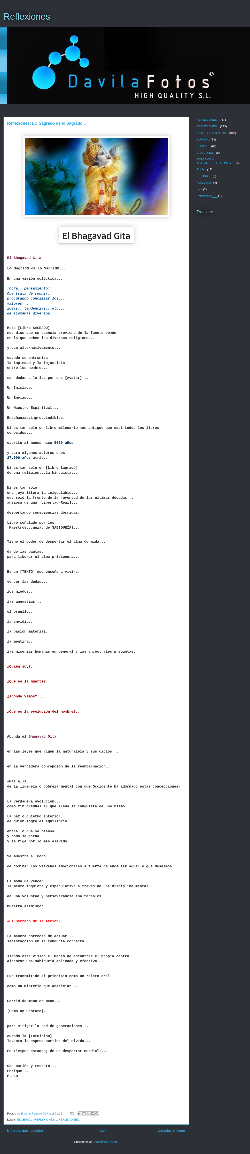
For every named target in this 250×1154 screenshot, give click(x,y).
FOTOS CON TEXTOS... (212, 133)
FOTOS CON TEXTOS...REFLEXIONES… (215, 161)
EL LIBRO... (25, 1119)
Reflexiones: (205, 182)
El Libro (201, 169)
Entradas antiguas (172, 1130)
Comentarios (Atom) (106, 1142)
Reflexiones (27, 16)
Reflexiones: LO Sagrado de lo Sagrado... (46, 123)
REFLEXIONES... (45, 1119)
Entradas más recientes (25, 1130)
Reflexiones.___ (207, 196)
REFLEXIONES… (70, 1119)
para (199, 189)
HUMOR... (203, 139)
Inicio (100, 1130)
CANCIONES (205, 152)
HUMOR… (203, 146)
